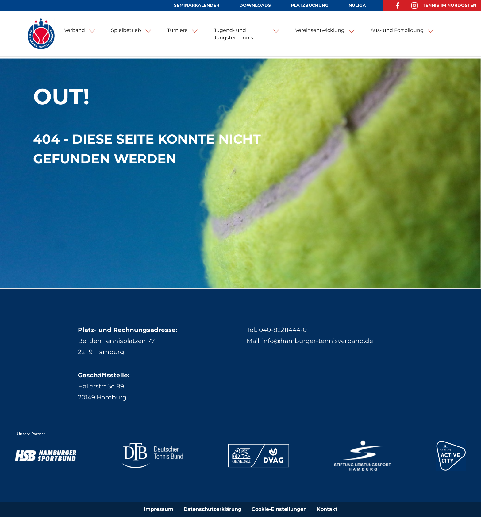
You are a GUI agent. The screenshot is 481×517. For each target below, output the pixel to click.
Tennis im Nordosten (449, 5)
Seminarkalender (196, 5)
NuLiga (357, 5)
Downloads (255, 5)
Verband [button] (74, 30)
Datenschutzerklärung (212, 509)
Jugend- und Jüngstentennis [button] (233, 34)
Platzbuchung (310, 5)
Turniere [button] (177, 30)
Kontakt (327, 509)
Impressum (158, 509)
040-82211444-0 (283, 330)
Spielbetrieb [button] (126, 30)
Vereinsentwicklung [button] (319, 30)
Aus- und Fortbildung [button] (397, 30)
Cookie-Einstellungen (279, 509)
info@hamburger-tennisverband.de (317, 341)
